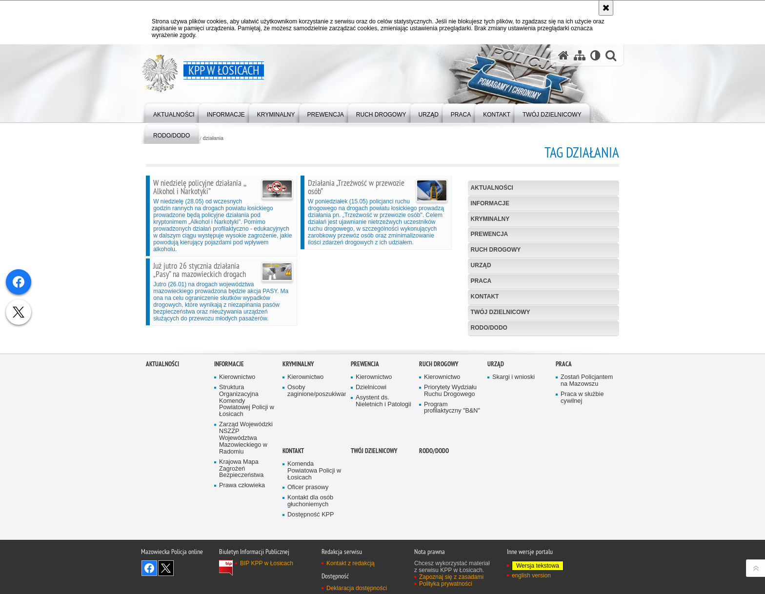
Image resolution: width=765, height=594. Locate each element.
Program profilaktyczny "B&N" (452, 486)
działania (212, 138)
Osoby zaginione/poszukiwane (315, 469)
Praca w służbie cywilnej (582, 476)
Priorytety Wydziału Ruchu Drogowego (450, 469)
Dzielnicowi (371, 466)
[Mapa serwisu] (579, 55)
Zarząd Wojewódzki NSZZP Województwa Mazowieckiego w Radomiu (246, 517)
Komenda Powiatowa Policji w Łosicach (314, 549)
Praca (481, 280)
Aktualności (492, 187)
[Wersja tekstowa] (595, 55)
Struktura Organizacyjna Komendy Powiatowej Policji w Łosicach (246, 479)
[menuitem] (174, 112)
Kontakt (485, 296)
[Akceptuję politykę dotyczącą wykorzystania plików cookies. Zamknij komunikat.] (606, 8)
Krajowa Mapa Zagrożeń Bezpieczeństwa (241, 547)
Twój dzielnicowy (500, 312)
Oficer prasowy (307, 566)
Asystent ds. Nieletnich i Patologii (383, 479)
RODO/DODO (489, 327)
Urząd (481, 265)
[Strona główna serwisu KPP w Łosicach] (563, 55)
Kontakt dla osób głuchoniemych (310, 579)
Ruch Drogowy (496, 249)
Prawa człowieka (242, 564)
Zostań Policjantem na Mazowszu (587, 459)
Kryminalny (490, 219)
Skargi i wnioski (513, 456)
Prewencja (489, 234)
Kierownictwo (237, 456)
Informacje (490, 203)
